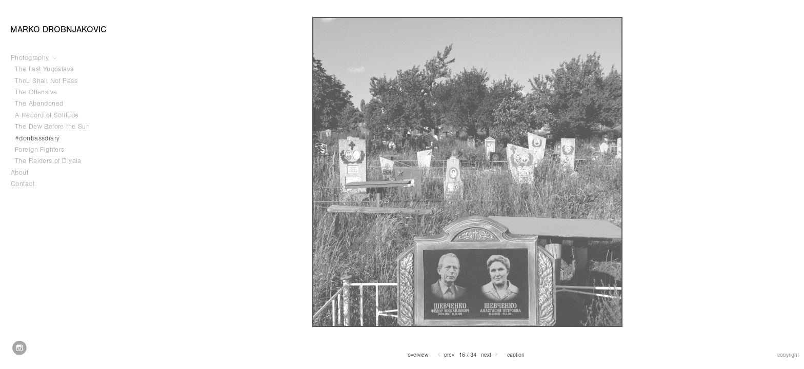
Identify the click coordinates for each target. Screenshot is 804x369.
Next (490, 355)
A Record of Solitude (51, 115)
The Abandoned (39, 103)
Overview (418, 355)
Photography (34, 57)
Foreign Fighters (40, 149)
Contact (22, 184)
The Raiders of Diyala (48, 161)
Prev (445, 355)
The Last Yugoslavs (44, 69)
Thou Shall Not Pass (46, 81)
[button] (418, 355)
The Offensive (36, 92)
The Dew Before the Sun (52, 126)
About (19, 172)
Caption (516, 355)
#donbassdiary (37, 138)
